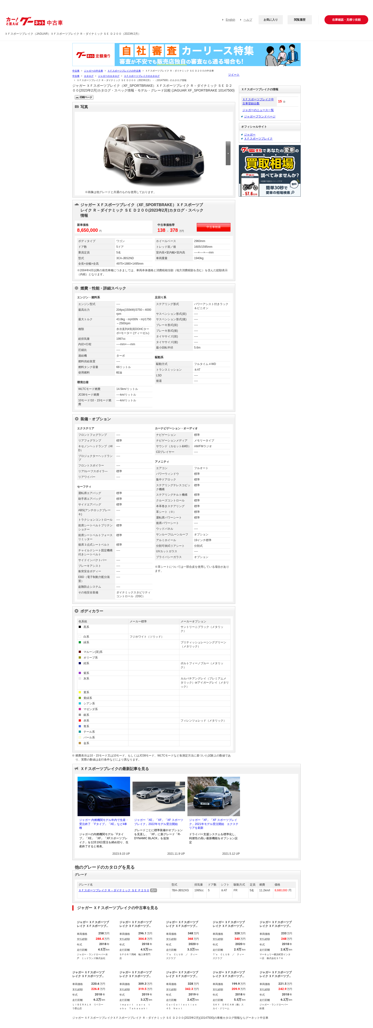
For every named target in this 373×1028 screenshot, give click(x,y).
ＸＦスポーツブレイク (258, 138)
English (230, 19)
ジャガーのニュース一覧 (258, 110)
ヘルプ (248, 19)
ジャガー (249, 134)
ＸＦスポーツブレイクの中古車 (124, 70)
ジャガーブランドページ (259, 116)
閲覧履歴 (299, 19)
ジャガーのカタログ (108, 76)
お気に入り (271, 19)
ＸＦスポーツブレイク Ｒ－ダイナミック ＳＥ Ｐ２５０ (114, 890)
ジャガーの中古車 (93, 70)
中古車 (75, 70)
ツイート (234, 74)
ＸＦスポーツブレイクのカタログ (142, 76)
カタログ (88, 76)
